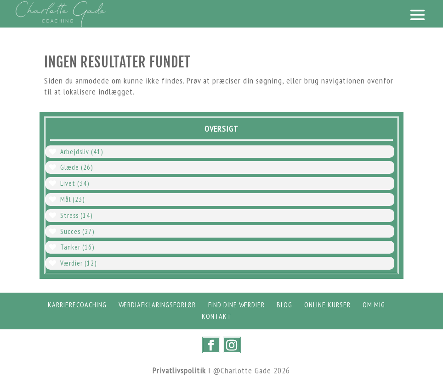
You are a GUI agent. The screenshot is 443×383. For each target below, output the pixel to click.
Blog (284, 304)
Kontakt (217, 316)
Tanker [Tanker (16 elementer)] (77, 247)
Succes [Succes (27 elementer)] (77, 231)
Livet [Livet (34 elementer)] (74, 183)
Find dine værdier (236, 304)
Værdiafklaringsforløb (157, 304)
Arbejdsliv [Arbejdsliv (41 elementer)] (81, 151)
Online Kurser (327, 304)
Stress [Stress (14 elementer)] (76, 215)
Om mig (374, 304)
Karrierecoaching (77, 304)
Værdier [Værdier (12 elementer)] (78, 263)
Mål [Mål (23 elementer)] (72, 199)
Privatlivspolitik (179, 370)
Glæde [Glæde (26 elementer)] (76, 167)
